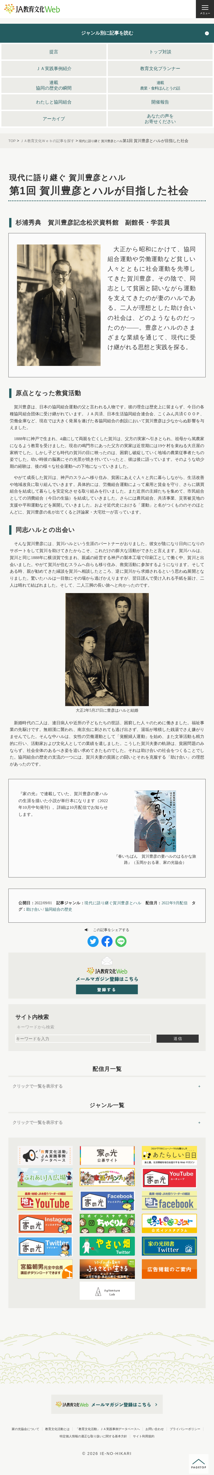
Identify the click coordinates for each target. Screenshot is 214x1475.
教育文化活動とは (132, 1428)
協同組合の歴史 (58, 909)
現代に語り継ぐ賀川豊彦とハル (112, 903)
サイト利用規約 (160, 1442)
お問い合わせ (129, 1435)
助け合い (34, 909)
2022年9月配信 (175, 903)
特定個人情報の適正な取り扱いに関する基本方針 (85, 1442)
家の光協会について (82, 1428)
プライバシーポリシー (177, 1435)
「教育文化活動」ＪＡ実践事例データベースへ (58, 1435)
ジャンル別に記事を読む (107, 33)
